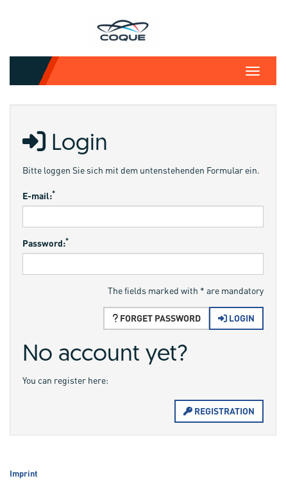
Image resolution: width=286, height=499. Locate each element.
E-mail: (38, 195)
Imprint (24, 473)
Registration (219, 410)
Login (236, 318)
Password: (45, 243)
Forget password (156, 318)
